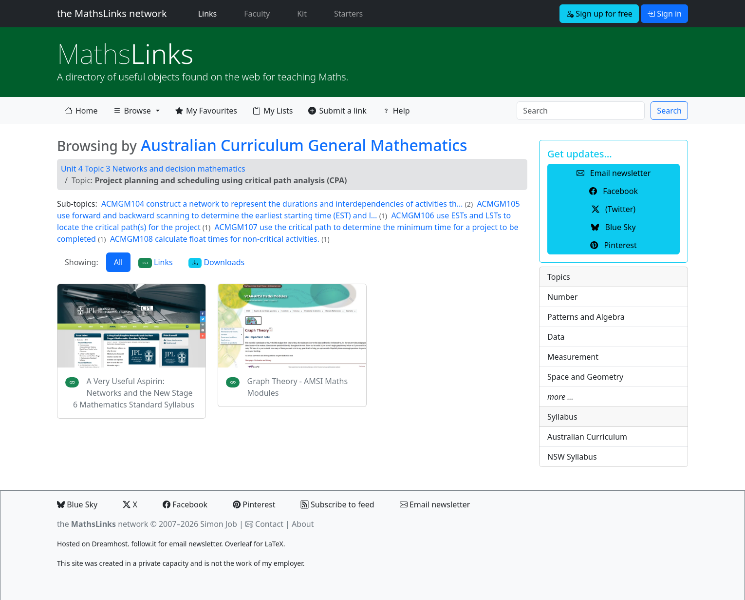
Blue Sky (77, 504)
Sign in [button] (664, 13)
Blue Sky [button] (613, 227)
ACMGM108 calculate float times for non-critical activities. (215, 238)
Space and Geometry (585, 376)
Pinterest (254, 504)
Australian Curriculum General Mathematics (304, 145)
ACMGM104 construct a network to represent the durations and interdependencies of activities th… (282, 203)
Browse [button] (132, 112)
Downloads (216, 262)
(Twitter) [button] (613, 209)
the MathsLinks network (112, 13)
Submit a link (337, 110)
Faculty (257, 13)
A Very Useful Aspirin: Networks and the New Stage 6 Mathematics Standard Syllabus (133, 393)
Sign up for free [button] (599, 13)
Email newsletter (435, 504)
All (118, 262)
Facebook (185, 504)
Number (562, 296)
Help (396, 110)
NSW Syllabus (572, 456)
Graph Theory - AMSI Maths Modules (297, 387)
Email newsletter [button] (614, 173)
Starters (348, 13)
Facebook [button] (613, 191)
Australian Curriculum (587, 436)
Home (81, 110)
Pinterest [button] (613, 245)
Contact (269, 524)
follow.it (143, 543)
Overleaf (238, 543)
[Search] (581, 110)
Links (209, 13)
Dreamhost (110, 543)
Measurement (572, 356)
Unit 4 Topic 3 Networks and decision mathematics (153, 168)
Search (669, 110)
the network (102, 524)
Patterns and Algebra (586, 316)
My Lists (273, 110)
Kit (302, 13)
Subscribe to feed (337, 504)
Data (555, 336)
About (303, 524)
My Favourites (206, 110)
